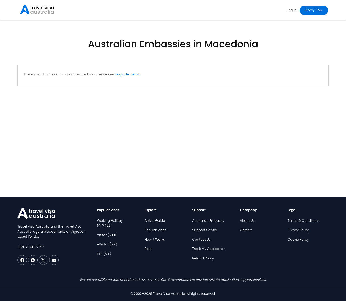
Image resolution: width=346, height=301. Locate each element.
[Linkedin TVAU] (33, 263)
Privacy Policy (298, 230)
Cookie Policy (298, 239)
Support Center (204, 230)
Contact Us (201, 239)
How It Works (155, 239)
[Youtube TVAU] (54, 263)
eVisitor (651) (107, 244)
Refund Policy (203, 258)
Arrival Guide (155, 220)
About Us (247, 220)
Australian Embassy (208, 220)
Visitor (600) (106, 235)
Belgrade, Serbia (128, 74)
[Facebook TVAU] (22, 263)
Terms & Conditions (304, 220)
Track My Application (209, 249)
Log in (291, 10)
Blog (148, 249)
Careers (246, 230)
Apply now (313, 10)
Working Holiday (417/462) (110, 223)
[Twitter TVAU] (44, 263)
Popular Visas (155, 230)
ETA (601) (104, 254)
